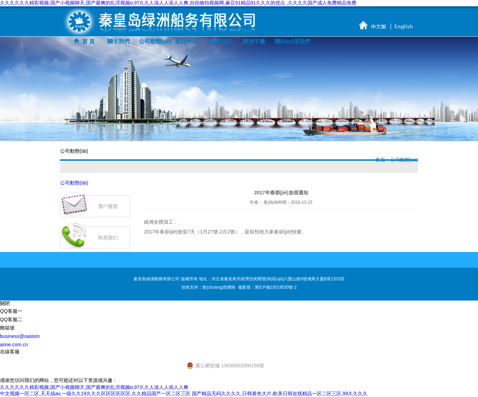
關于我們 (118, 41)
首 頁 (84, 41)
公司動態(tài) (154, 41)
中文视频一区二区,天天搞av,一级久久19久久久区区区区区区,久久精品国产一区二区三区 (95, 393)
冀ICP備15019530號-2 (276, 287)
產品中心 (186, 41)
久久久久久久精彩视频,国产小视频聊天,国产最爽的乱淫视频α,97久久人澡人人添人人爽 (94, 387)
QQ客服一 (11, 311)
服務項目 (220, 41)
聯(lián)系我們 (290, 41)
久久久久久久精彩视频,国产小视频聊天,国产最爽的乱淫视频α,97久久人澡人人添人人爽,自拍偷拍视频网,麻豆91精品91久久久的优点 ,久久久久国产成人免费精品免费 (178, 3)
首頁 (380, 160)
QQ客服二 (11, 319)
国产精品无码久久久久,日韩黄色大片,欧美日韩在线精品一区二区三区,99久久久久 (280, 393)
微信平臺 (254, 41)
